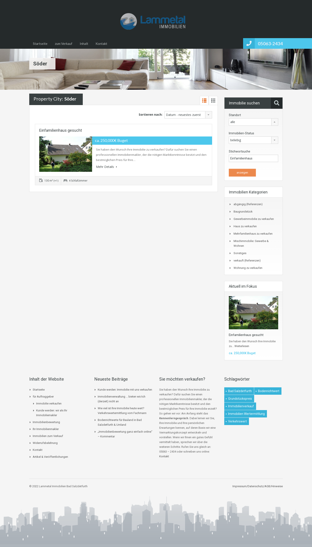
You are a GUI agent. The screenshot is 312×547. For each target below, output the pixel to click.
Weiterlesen (241, 346)
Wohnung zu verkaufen (248, 267)
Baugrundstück (243, 211)
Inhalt (84, 43)
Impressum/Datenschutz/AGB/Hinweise (257, 486)
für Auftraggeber (43, 396)
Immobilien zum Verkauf (48, 436)
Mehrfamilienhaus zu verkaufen (253, 233)
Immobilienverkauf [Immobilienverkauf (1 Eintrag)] (241, 406)
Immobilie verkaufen (49, 403)
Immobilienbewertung (46, 422)
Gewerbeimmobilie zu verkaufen (254, 219)
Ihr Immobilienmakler (46, 429)
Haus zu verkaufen (245, 226)
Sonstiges (240, 253)
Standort (235, 115)
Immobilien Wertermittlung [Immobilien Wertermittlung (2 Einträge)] (246, 414)
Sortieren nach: (150, 114)
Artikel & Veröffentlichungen (50, 456)
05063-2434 (270, 43)
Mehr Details (106, 167)
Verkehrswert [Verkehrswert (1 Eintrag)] (237, 421)
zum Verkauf (63, 43)
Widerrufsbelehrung (45, 443)
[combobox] (188, 114)
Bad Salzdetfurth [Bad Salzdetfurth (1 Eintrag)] (240, 391)
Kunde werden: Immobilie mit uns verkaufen (125, 389)
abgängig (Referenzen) (248, 204)
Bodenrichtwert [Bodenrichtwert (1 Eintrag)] (268, 391)
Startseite (40, 43)
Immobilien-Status (241, 133)
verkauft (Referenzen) (247, 260)
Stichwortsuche (239, 151)
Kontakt (101, 43)
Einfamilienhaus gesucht (60, 130)
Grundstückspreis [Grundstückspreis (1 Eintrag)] (240, 398)
